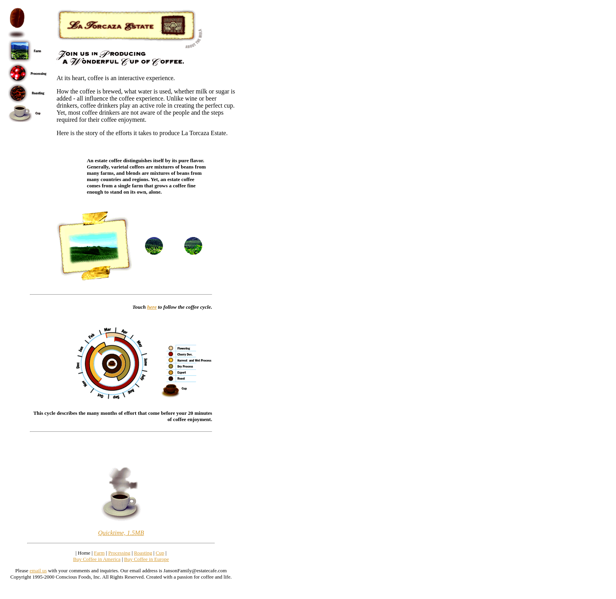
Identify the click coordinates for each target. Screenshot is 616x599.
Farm (99, 553)
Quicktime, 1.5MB (121, 532)
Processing (119, 553)
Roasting (143, 553)
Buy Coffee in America (97, 559)
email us (38, 570)
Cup (160, 553)
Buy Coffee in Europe (146, 559)
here (151, 307)
